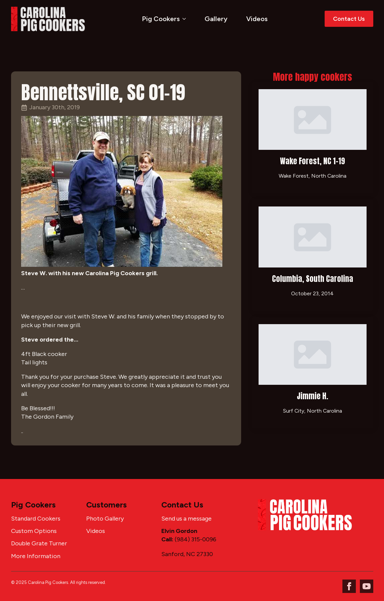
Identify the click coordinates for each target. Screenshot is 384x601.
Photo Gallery (105, 518)
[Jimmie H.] (313, 354)
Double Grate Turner (39, 543)
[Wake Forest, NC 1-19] (313, 119)
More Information (35, 556)
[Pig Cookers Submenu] (185, 19)
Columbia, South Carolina (312, 278)
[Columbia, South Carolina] (313, 236)
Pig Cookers (161, 19)
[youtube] (366, 586)
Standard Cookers (35, 518)
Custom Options (34, 531)
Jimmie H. (312, 396)
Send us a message (186, 518)
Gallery (216, 19)
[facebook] (349, 586)
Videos (257, 19)
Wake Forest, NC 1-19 (312, 161)
